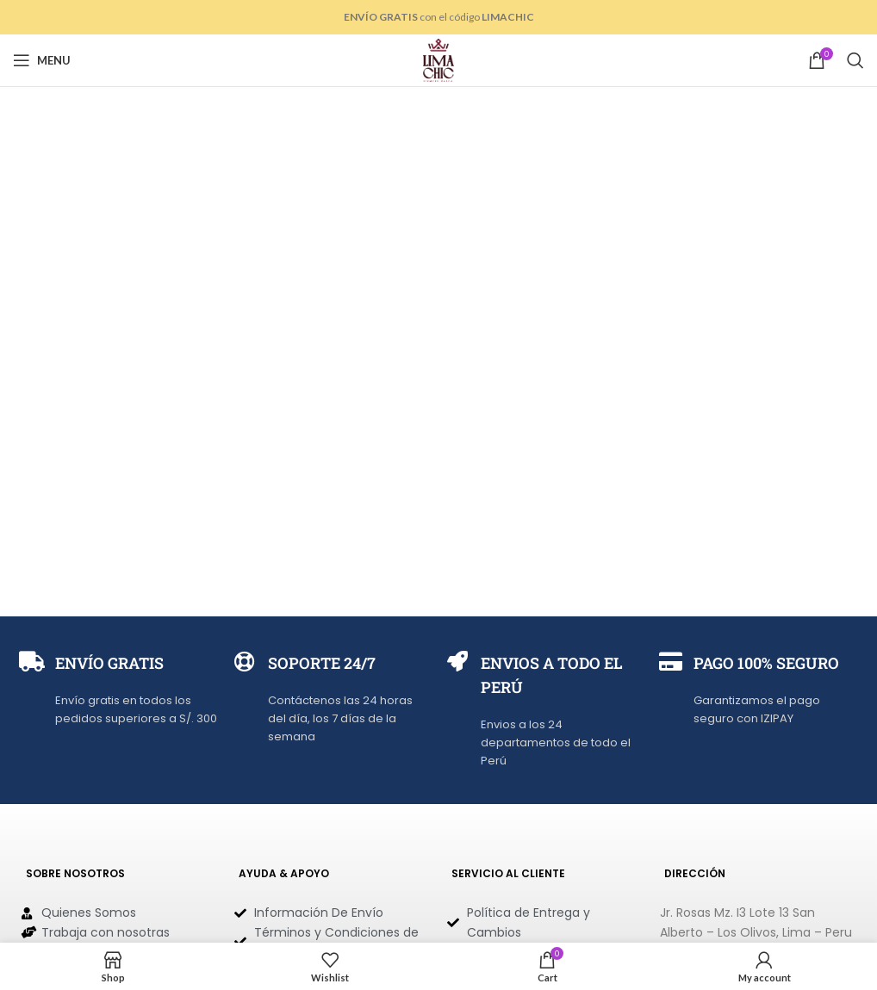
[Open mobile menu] (41, 60)
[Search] (855, 60)
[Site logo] (438, 59)
